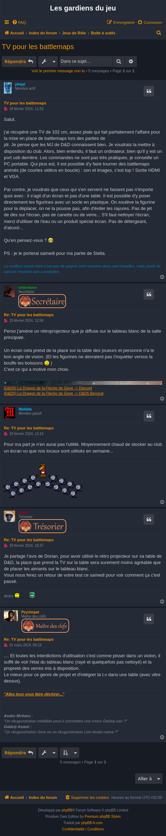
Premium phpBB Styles (103, 816)
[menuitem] (19, 22)
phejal (20, 84)
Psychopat (30, 612)
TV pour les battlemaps (38, 46)
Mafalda (25, 409)
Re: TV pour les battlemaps (29, 315)
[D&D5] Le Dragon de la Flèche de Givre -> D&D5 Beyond (53, 393)
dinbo (23, 513)
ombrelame (27, 288)
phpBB (67, 810)
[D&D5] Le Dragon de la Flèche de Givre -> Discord (48, 388)
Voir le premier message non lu (58, 71)
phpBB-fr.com (92, 823)
